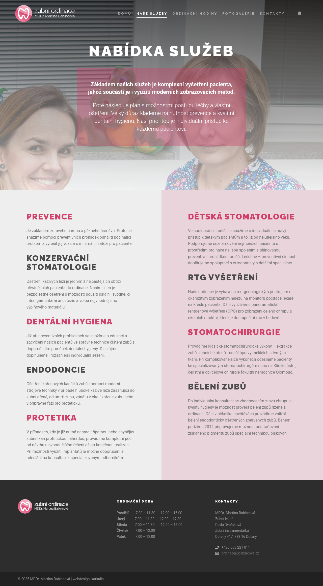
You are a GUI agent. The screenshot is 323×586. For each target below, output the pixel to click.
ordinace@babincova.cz (237, 553)
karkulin (97, 579)
